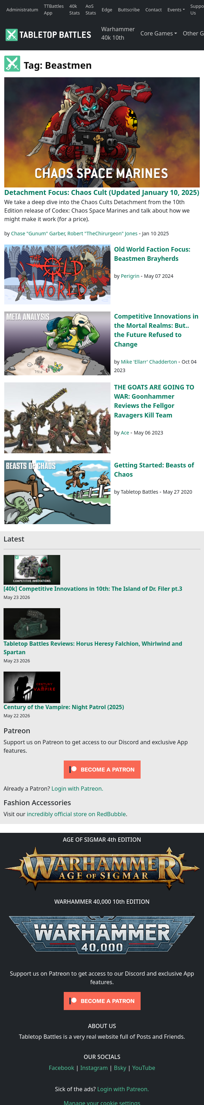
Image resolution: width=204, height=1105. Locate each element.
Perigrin (130, 276)
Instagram (94, 1068)
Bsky (120, 1068)
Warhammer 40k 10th (118, 33)
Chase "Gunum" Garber (38, 233)
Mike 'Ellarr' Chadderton (149, 361)
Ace (125, 432)
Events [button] (175, 9)
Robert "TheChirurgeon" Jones (102, 233)
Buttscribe (129, 9)
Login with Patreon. (77, 788)
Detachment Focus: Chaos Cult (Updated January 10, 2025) (101, 192)
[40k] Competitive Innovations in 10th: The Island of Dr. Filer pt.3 (93, 589)
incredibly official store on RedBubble (76, 814)
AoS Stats (90, 9)
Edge (107, 9)
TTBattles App (54, 9)
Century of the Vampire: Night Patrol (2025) (64, 707)
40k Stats (74, 9)
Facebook (61, 1068)
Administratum (22, 9)
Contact (154, 9)
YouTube (143, 1068)
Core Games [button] (157, 33)
